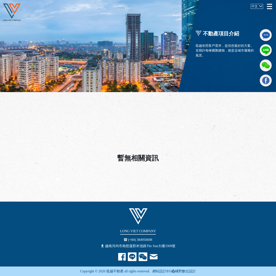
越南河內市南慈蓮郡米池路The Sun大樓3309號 (138, 246)
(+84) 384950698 (138, 240)
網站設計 (158, 271)
